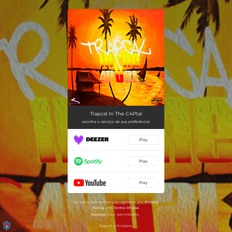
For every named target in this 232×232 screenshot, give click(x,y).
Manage (98, 214)
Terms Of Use (126, 207)
